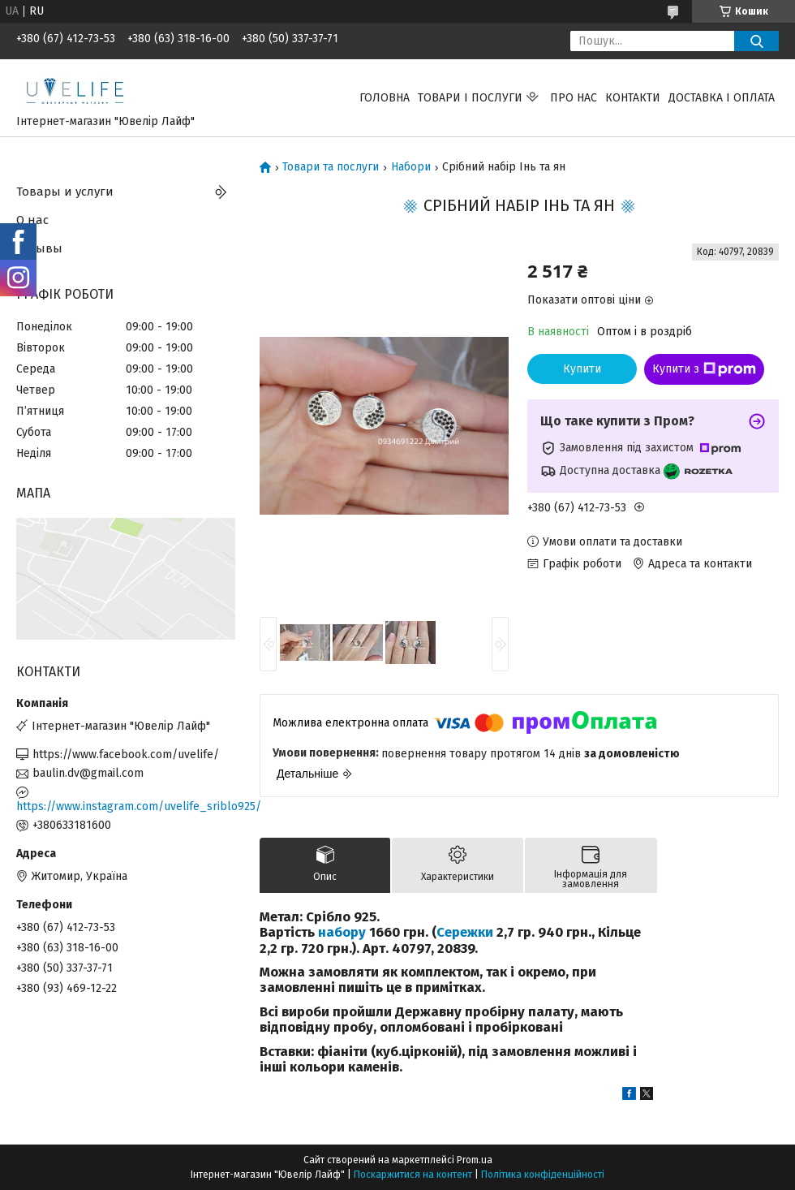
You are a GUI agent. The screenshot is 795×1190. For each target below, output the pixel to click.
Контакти (632, 98)
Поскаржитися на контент (413, 1174)
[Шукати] (756, 41)
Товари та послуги (330, 167)
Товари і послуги (470, 98)
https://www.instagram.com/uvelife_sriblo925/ (125, 806)
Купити (582, 369)
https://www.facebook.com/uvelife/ (125, 754)
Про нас (573, 98)
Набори (411, 167)
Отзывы (39, 248)
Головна (384, 98)
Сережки (464, 932)
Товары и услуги (65, 191)
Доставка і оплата (721, 98)
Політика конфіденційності (542, 1174)
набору (342, 932)
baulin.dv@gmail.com (88, 773)
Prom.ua (474, 1160)
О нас (32, 220)
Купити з (704, 369)
